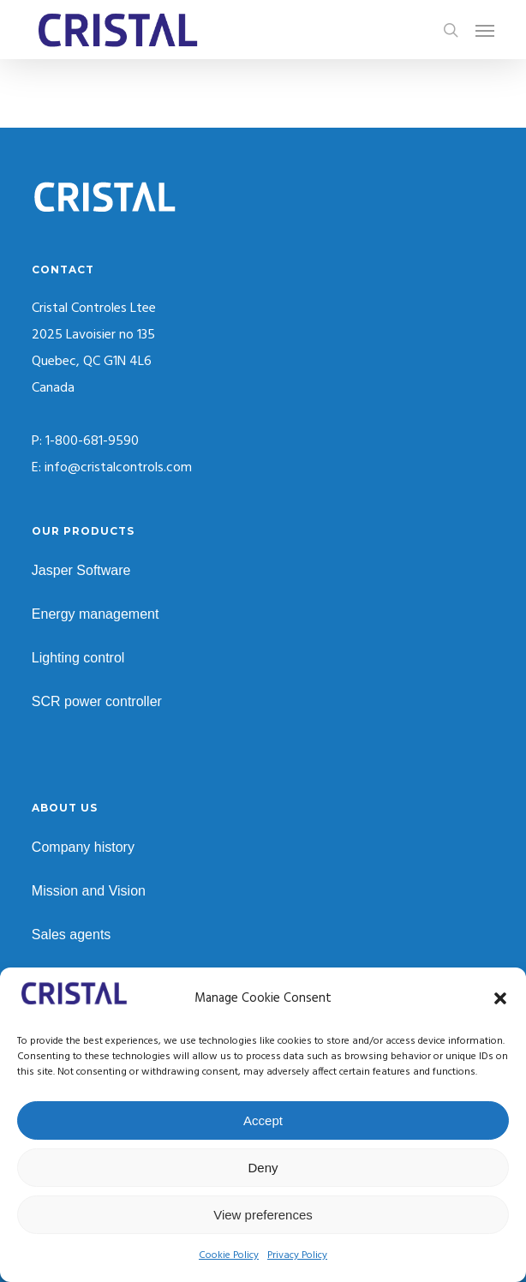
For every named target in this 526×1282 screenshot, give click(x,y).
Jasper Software (81, 570)
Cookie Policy (229, 1255)
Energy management (95, 614)
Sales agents (71, 934)
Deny (263, 1167)
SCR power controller (97, 701)
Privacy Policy (297, 1255)
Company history (83, 847)
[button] (500, 998)
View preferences (263, 1214)
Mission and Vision (89, 891)
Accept (263, 1120)
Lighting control (78, 657)
